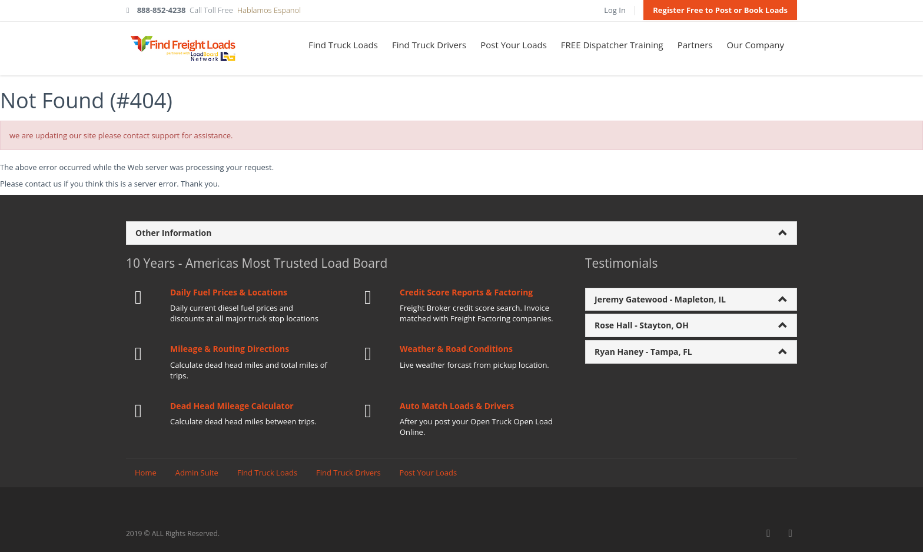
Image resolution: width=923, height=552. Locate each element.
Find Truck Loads (343, 45)
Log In (615, 10)
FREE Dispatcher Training (612, 45)
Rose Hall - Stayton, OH (642, 325)
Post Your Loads (513, 45)
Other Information (173, 232)
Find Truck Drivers (429, 45)
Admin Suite (196, 472)
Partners (695, 45)
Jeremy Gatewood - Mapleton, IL (660, 299)
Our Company (755, 45)
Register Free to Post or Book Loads (720, 10)
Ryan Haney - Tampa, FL (643, 351)
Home (146, 472)
